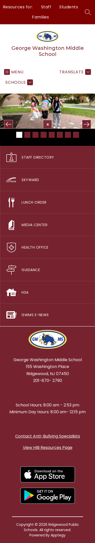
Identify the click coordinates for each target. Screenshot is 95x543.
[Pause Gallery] (47, 124)
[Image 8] (76, 135)
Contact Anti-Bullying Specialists (47, 436)
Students (68, 7)
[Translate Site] (74, 72)
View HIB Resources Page (47, 447)
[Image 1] (19, 135)
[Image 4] (44, 135)
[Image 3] (35, 135)
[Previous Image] (8, 124)
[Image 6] (60, 135)
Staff (46, 7)
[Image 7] (68, 135)
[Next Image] (86, 124)
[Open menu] (14, 72)
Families (40, 17)
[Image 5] (52, 135)
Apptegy (58, 535)
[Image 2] (27, 135)
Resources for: (18, 7)
